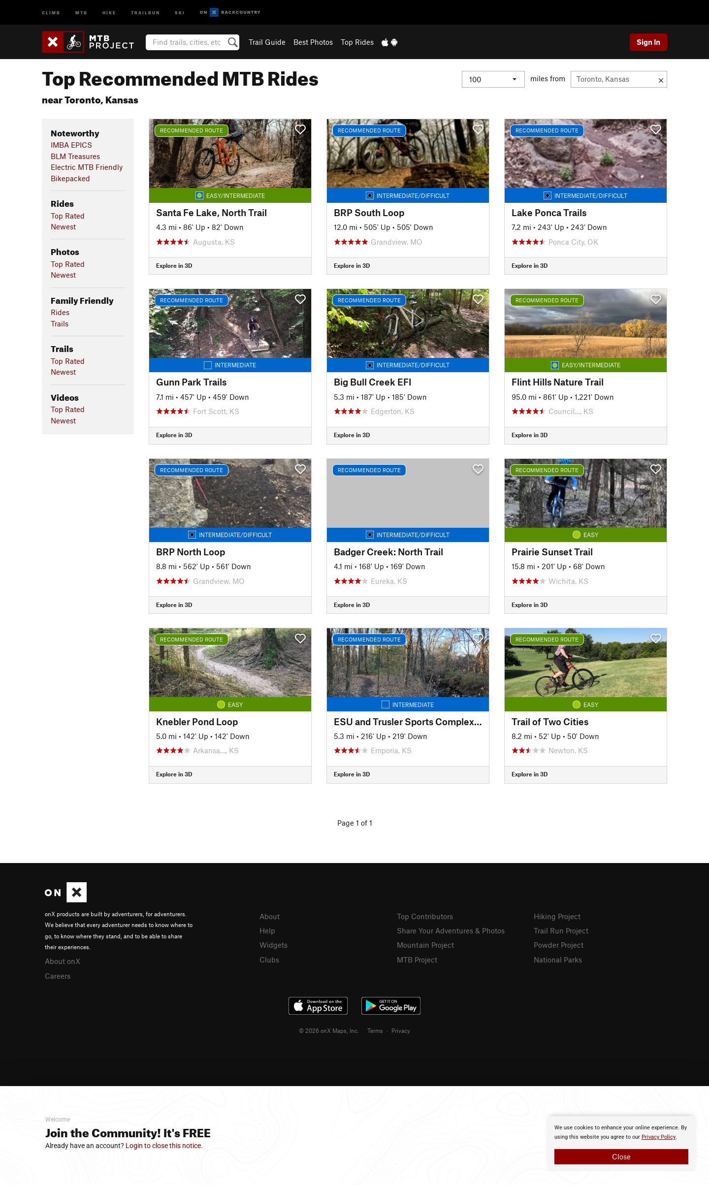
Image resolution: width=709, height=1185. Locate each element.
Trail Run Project (561, 930)
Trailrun (145, 12)
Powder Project (558, 944)
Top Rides (357, 41)
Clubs (269, 959)
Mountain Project (425, 944)
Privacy (400, 1030)
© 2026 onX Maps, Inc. (329, 1030)
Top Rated (68, 215)
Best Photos (313, 41)
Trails (59, 323)
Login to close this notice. (164, 1146)
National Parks (558, 959)
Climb (51, 12)
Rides (60, 312)
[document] (621, 1143)
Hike (109, 12)
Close (621, 1156)
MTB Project (417, 959)
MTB (81, 12)
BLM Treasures (75, 156)
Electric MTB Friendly (87, 166)
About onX (62, 961)
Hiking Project (557, 916)
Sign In (648, 41)
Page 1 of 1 (354, 822)
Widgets (273, 944)
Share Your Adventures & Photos (451, 930)
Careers (57, 975)
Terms (375, 1030)
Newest (63, 226)
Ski (180, 12)
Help (267, 930)
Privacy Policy (659, 1137)
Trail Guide (267, 41)
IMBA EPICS (71, 144)
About (269, 916)
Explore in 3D (174, 265)
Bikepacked (70, 178)
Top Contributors (425, 916)
